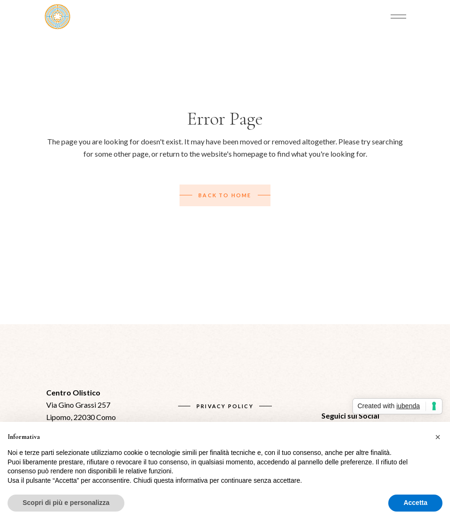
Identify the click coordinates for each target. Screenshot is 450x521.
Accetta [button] (415, 502)
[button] (437, 437)
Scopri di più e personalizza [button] (66, 502)
